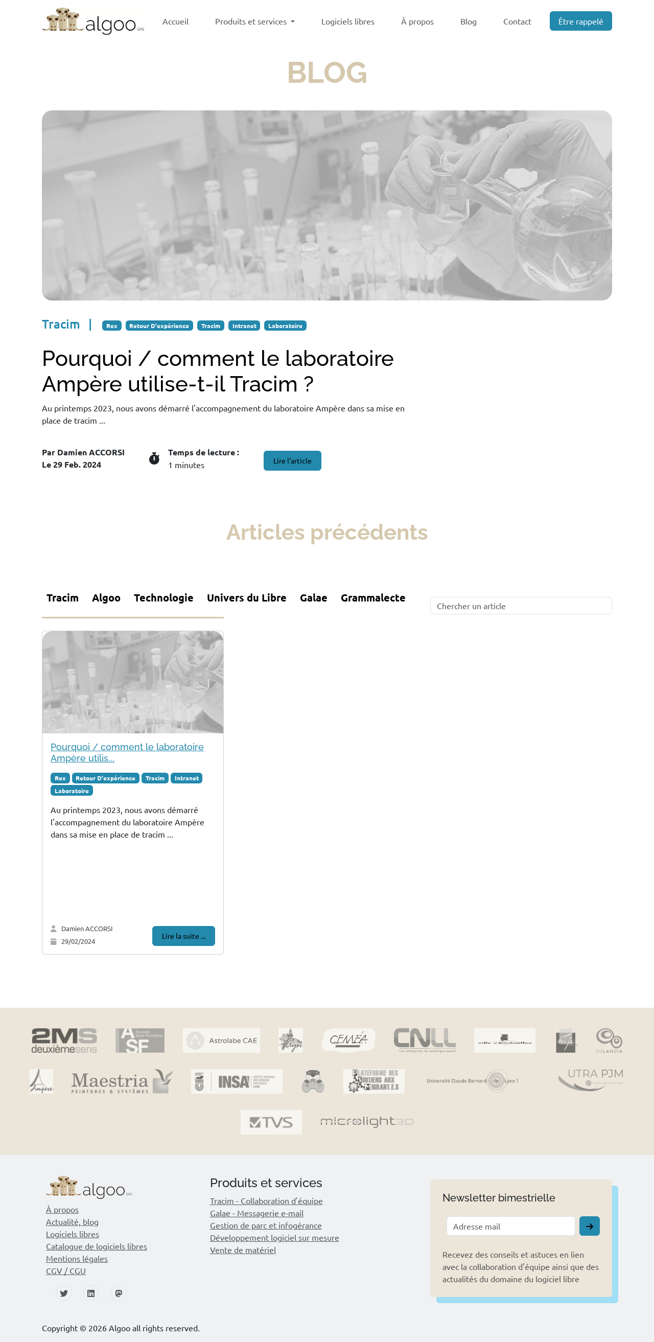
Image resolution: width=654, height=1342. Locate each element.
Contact (517, 21)
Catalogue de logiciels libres (96, 1246)
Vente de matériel (243, 1249)
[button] (128, 1187)
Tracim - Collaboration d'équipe (266, 1200)
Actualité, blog (72, 1221)
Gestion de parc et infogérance (266, 1225)
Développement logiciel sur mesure (274, 1237)
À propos (417, 21)
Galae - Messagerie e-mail (256, 1213)
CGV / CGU (66, 1270)
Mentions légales (77, 1258)
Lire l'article (292, 460)
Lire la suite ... (183, 935)
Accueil (175, 21)
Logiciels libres (348, 21)
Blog (468, 21)
